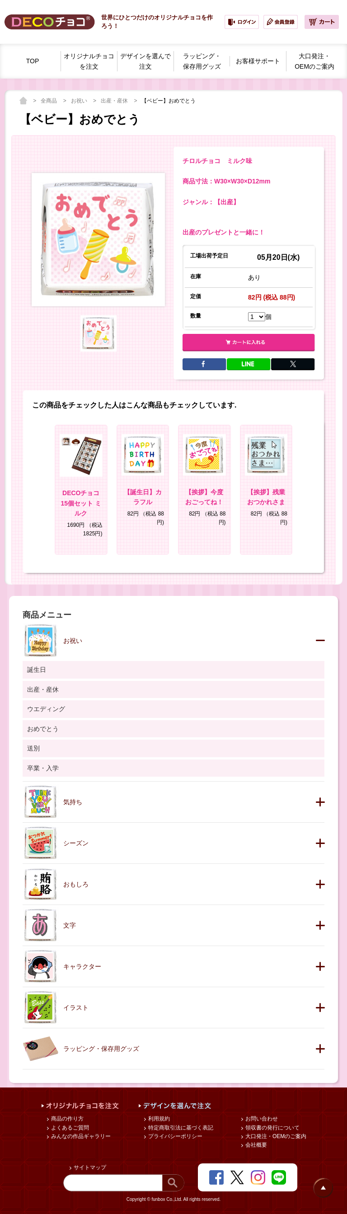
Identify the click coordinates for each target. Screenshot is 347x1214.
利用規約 (158, 1119)
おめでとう (43, 728)
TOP (32, 61)
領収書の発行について (272, 1128)
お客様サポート (258, 61)
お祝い (80, 101)
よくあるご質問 (69, 1128)
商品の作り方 (67, 1119)
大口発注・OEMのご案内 (275, 1136)
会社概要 (255, 1145)
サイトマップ (89, 1167)
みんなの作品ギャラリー (80, 1136)
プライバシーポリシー (174, 1136)
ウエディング (46, 708)
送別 (33, 748)
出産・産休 (115, 101)
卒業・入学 (43, 768)
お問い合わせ (261, 1119)
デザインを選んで (145, 61)
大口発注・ (314, 61)
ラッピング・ (202, 61)
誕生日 (36, 669)
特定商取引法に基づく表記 (180, 1128)
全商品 (49, 101)
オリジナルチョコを (89, 61)
